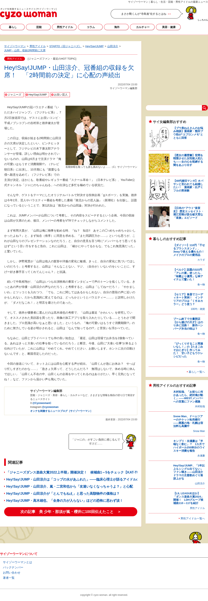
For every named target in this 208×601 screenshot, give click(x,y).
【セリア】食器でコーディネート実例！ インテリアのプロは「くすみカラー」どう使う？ (188, 299)
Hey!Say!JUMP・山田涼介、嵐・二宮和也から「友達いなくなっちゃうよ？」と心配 (69, 486)
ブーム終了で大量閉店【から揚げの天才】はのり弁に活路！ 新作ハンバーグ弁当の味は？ (188, 323)
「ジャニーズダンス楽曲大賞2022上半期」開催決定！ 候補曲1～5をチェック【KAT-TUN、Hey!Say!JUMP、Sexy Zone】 (99, 472)
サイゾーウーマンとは (17, 562)
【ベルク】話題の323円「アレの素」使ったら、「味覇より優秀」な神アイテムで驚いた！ (188, 274)
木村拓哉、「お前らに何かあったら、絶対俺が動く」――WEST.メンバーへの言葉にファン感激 (188, 396)
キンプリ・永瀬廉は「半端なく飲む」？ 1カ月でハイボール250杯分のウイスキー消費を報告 (189, 445)
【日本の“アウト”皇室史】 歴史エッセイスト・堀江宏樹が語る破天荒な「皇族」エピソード (188, 212)
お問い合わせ (11, 572)
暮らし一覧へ (197, 371)
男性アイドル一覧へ (193, 518)
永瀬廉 (201, 455)
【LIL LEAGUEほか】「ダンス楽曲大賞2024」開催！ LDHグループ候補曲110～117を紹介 (188, 498)
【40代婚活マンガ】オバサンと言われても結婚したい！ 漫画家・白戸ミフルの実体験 (188, 185)
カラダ (201, 259)
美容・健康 (169, 27)
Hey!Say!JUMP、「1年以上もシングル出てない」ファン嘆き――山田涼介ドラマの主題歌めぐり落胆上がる (189, 472)
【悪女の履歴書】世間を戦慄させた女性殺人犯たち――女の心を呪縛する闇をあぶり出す (188, 160)
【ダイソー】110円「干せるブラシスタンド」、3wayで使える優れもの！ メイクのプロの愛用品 (190, 250)
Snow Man (199, 431)
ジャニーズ (14, 94)
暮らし (13, 27)
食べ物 (201, 284)
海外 (117, 27)
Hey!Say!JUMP (37, 94)
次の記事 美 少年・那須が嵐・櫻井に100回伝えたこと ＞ (70, 512)
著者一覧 (9, 577)
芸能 (39, 27)
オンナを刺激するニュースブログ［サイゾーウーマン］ (61, 411)
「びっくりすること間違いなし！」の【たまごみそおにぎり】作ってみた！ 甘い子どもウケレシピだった (188, 350)
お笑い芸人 (61, 94)
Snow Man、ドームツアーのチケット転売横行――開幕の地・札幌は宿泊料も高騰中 (188, 421)
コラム (91, 27)
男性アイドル (65, 27)
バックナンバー (13, 567)
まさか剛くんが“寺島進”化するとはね (143, 13)
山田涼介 (200, 483)
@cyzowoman (50, 407)
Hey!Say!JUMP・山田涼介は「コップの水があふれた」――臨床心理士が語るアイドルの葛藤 (76, 479)
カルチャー (143, 27)
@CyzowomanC (41, 403)
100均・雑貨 (198, 309)
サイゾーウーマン (28, 13)
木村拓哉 (200, 406)
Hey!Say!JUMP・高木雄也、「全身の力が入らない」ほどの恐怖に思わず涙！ (64, 500)
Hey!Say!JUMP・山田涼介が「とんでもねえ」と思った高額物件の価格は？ (63, 493)
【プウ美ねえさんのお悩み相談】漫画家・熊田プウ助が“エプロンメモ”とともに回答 (188, 132)
